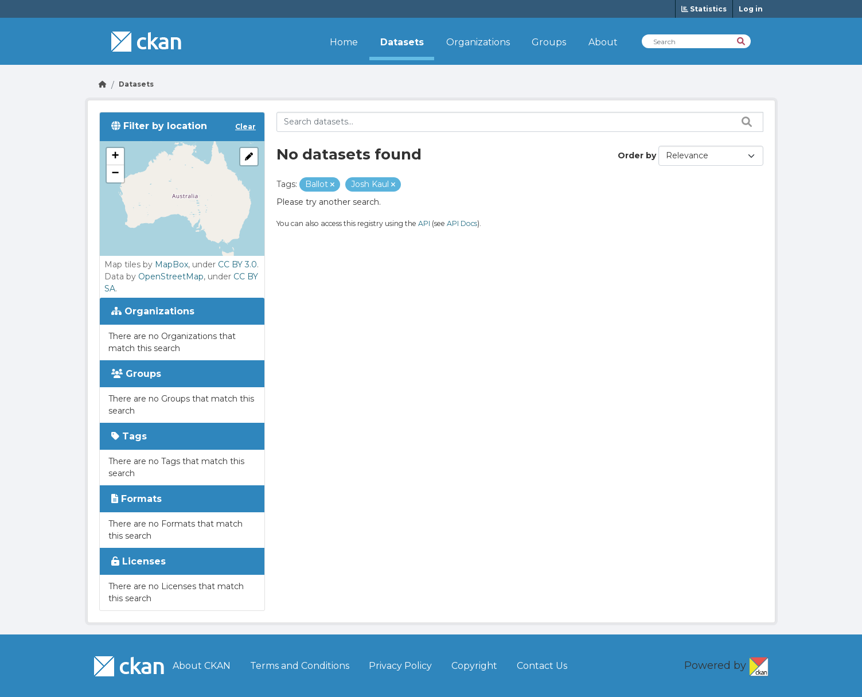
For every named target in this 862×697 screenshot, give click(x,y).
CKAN (759, 664)
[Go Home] (103, 84)
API (424, 223)
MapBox (171, 264)
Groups (549, 42)
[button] (115, 156)
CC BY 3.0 (237, 264)
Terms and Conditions (299, 665)
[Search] (742, 40)
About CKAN (202, 665)
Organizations (478, 42)
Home (344, 42)
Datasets (402, 42)
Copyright (474, 665)
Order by (637, 155)
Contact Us (542, 665)
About (603, 42)
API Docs (462, 223)
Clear (245, 126)
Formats (136, 498)
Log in (751, 9)
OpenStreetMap (171, 276)
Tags (129, 436)
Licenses (138, 561)
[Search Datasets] (696, 41)
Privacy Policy (400, 665)
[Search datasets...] (519, 122)
